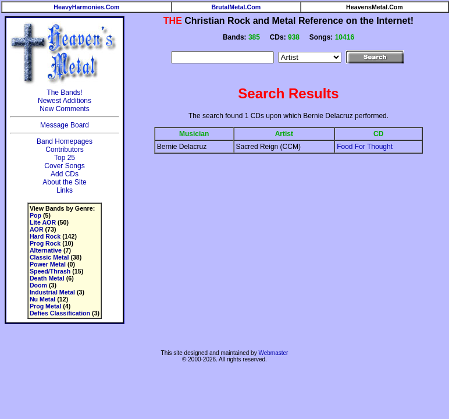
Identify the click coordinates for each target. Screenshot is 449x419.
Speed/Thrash (50, 271)
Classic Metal (49, 257)
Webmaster (273, 353)
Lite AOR (43, 222)
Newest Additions (64, 101)
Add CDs (65, 174)
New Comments (64, 109)
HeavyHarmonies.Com (86, 6)
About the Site (64, 182)
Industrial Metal (52, 292)
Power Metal (48, 264)
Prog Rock (45, 243)
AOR (37, 229)
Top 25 (64, 158)
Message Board (64, 125)
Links (64, 190)
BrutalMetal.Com (236, 6)
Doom (38, 285)
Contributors (64, 149)
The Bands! (64, 92)
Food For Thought (365, 147)
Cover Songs (64, 166)
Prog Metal (45, 306)
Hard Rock (45, 236)
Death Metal (47, 278)
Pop (35, 215)
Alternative (46, 250)
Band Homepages (64, 141)
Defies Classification (60, 313)
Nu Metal (42, 299)
